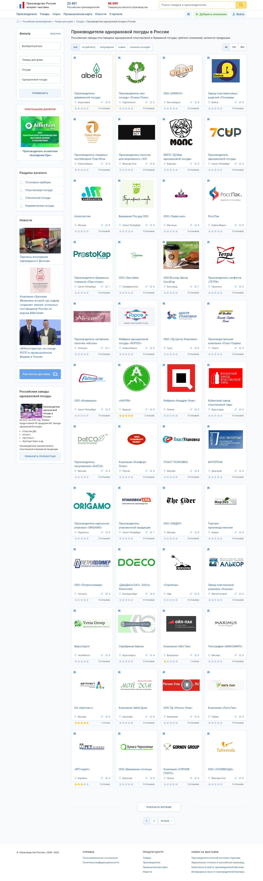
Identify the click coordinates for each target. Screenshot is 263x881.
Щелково (126, 716)
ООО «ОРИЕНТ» (173, 93)
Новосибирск (83, 163)
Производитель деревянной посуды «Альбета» (87, 96)
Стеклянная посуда (37, 197)
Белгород (170, 286)
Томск (213, 348)
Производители (26, 14)
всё (75, 47)
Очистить (55, 33)
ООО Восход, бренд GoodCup (175, 280)
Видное (125, 409)
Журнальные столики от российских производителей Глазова (219, 862)
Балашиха (170, 655)
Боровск (80, 778)
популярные (107, 47)
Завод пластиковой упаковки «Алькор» (221, 587)
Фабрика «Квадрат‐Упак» (179, 400)
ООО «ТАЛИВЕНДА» (220, 769)
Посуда (80, 21)
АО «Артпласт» (83, 707)
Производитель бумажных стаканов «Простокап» (91, 280)
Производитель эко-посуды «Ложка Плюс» (134, 95)
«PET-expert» (82, 769)
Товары (45, 14)
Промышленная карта (78, 14)
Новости (100, 14)
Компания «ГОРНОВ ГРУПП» (176, 771)
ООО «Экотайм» (129, 277)
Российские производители (37, 21)
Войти (238, 14)
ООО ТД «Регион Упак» (177, 707)
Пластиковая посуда (38, 190)
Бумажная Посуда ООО (133, 216)
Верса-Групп (82, 646)
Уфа (167, 593)
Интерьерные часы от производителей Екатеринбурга (219, 871)
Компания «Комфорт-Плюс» (133, 464)
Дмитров (215, 471)
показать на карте (140, 47)
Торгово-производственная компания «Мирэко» (221, 526)
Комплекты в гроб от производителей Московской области (219, 867)
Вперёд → (166, 820)
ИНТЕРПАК (215, 462)
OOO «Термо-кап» (174, 216)
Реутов (124, 471)
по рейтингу (88, 47)
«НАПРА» (125, 400)
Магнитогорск (217, 593)
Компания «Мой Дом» (133, 707)
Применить (40, 93)
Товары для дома (64, 21)
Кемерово (170, 716)
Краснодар (216, 409)
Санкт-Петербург (219, 163)
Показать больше (158, 807)
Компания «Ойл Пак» (177, 646)
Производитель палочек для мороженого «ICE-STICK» (135, 157)
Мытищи (170, 225)
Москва (80, 225)
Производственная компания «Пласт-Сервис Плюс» (224, 342)
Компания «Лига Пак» (222, 707)
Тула (167, 348)
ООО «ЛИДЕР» (172, 523)
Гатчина (80, 593)
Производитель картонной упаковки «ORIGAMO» (91, 525)
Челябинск (82, 655)
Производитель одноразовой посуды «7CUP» (222, 157)
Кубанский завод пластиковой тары (220, 402)
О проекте (115, 14)
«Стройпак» (170, 585)
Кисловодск (171, 102)
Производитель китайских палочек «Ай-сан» (91, 341)
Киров (213, 532)
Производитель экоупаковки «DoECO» (88, 464)
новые (121, 47)
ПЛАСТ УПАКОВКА (175, 462)
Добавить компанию (213, 14)
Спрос (57, 14)
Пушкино (215, 286)
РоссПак (213, 216)
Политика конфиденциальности (101, 862)
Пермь (213, 716)
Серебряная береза (131, 646)
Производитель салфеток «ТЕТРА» (224, 280)
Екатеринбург (128, 593)
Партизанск (127, 102)
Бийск (213, 102)
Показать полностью (40, 456)
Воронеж (125, 778)
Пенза (168, 778)
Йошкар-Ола (127, 163)
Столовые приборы (38, 182)
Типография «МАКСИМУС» (225, 646)
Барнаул (169, 163)
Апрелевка (82, 102)
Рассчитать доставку (40, 374)
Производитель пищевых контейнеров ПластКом (90, 157)
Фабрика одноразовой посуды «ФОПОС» (133, 341)
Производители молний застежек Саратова (215, 857)
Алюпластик (82, 216)
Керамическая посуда (39, 205)
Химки (168, 409)
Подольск (81, 532)
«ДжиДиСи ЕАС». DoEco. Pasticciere (135, 587)
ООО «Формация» (85, 400)
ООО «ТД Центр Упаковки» (180, 339)
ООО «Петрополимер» (88, 585)
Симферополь (128, 286)
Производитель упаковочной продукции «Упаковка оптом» (135, 526)
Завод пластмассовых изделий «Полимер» (222, 95)
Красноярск (127, 655)
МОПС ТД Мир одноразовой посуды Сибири (177, 157)
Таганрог (80, 348)
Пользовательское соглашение (100, 857)
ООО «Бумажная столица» (135, 769)
